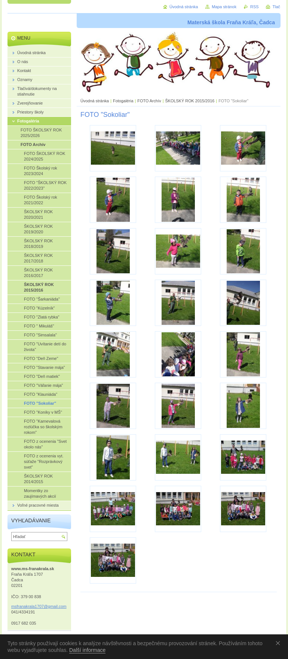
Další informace (87, 650)
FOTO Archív (149, 101)
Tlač (276, 6)
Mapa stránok (224, 6)
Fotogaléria (123, 101)
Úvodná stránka (94, 101)
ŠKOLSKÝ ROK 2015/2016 (189, 101)
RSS (254, 6)
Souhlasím (279, 643)
